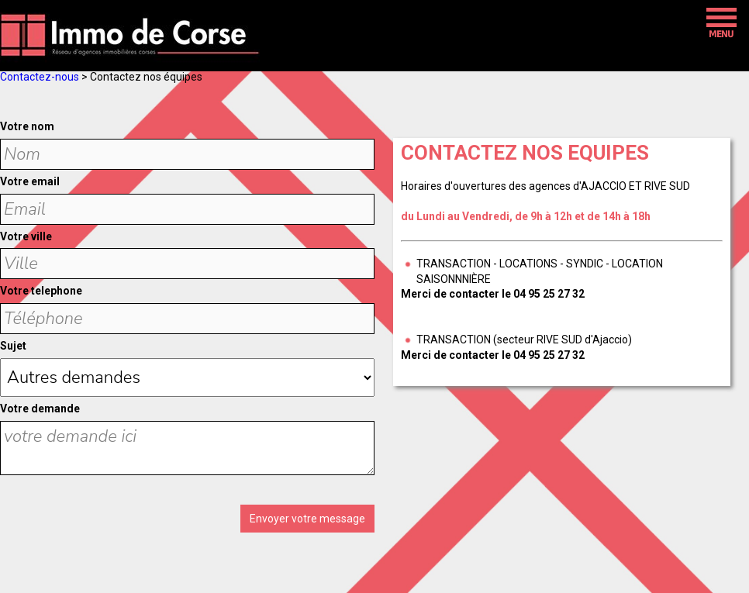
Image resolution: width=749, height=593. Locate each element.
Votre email (30, 181)
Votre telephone (41, 290)
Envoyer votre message (307, 518)
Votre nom (27, 126)
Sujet (13, 346)
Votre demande (40, 408)
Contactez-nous (39, 77)
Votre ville (26, 236)
